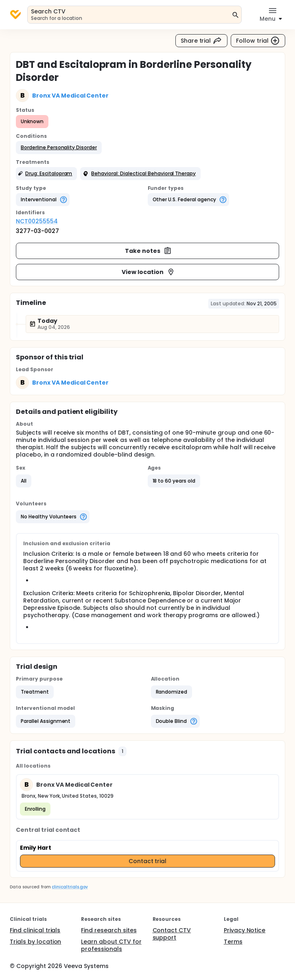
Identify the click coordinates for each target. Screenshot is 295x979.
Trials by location (35, 941)
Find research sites (108, 930)
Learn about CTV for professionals (111, 945)
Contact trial (148, 861)
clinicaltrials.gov (69, 887)
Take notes (148, 251)
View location (148, 272)
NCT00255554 (37, 221)
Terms (233, 941)
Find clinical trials (35, 930)
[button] (59, 147)
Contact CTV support (172, 934)
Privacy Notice (245, 930)
